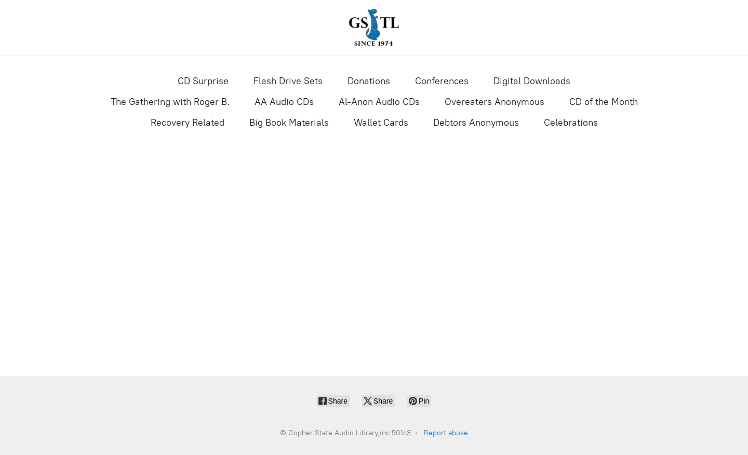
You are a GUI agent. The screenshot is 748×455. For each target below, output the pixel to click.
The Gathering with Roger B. (170, 102)
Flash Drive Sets (288, 81)
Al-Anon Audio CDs (379, 102)
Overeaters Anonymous (494, 102)
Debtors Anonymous (476, 122)
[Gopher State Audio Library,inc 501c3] (374, 27)
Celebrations (571, 122)
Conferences (442, 81)
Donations (369, 81)
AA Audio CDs (284, 102)
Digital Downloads (531, 81)
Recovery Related (187, 122)
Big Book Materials (289, 122)
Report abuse (446, 433)
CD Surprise (203, 81)
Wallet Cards (381, 122)
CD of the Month (603, 102)
